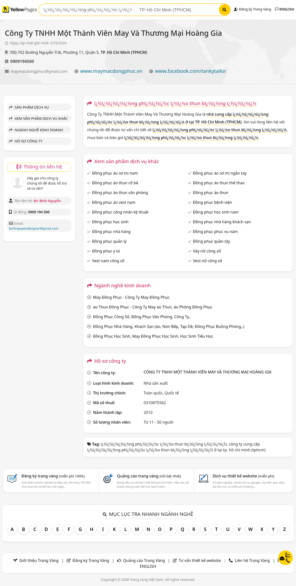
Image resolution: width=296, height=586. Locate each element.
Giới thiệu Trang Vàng (39, 560)
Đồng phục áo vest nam (113, 202)
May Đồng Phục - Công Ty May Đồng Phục (131, 297)
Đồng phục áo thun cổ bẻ (115, 183)
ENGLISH (284, 9)
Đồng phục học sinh (110, 221)
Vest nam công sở (108, 260)
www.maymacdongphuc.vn (111, 71)
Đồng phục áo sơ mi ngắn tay (220, 173)
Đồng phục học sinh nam (216, 212)
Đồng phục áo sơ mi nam (115, 173)
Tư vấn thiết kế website (200, 560)
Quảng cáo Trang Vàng (144, 560)
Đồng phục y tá (106, 251)
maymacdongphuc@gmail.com (39, 71)
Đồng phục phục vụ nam (215, 231)
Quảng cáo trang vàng (149, 476)
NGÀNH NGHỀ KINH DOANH (36, 129)
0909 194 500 (38, 212)
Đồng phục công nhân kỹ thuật (120, 212)
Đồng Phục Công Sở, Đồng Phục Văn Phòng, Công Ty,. (142, 316)
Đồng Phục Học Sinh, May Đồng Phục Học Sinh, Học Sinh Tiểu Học (153, 336)
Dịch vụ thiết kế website (243, 476)
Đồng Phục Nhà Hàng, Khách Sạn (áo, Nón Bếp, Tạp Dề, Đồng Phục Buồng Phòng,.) (168, 326)
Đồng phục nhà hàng (111, 231)
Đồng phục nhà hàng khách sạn (222, 221)
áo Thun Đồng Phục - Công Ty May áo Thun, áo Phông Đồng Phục (152, 307)
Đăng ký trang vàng (53, 476)
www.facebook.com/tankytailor (190, 71)
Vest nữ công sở (207, 260)
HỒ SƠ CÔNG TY (25, 141)
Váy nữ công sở (207, 251)
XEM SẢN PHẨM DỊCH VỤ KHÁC (38, 118)
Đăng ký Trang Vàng (252, 9)
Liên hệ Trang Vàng (252, 560)
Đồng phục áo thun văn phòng (120, 192)
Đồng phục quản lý (109, 241)
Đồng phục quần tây (211, 241)
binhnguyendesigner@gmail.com (33, 228)
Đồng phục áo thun (210, 192)
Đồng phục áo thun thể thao (219, 183)
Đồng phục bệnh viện (212, 202)
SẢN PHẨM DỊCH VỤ (29, 107)
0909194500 (22, 61)
